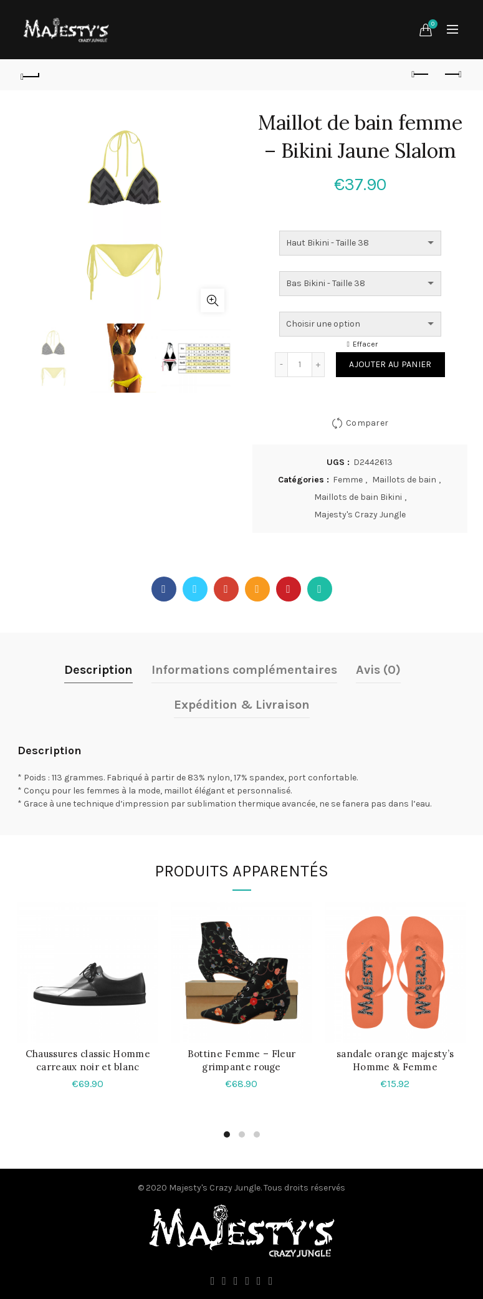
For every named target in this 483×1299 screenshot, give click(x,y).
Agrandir (212, 300)
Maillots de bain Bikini (358, 497)
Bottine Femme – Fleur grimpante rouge (241, 1060)
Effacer (365, 344)
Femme (348, 479)
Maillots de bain (404, 479)
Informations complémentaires (244, 670)
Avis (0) (378, 670)
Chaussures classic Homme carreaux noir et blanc (88, 1060)
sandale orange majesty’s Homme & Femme (395, 1060)
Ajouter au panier (390, 364)
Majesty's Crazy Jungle (360, 514)
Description (98, 670)
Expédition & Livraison (242, 704)
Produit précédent (421, 74)
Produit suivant (452, 74)
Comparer (367, 423)
